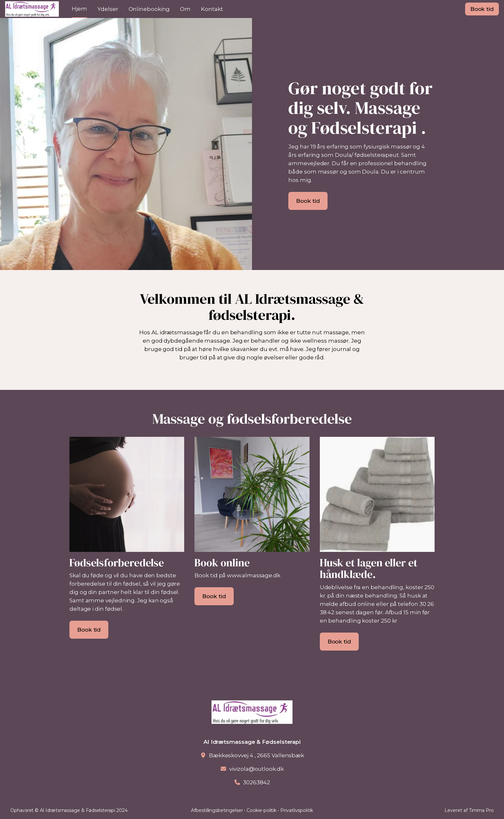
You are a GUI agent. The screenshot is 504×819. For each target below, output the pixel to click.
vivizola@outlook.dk (256, 769)
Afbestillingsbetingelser (217, 810)
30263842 (256, 782)
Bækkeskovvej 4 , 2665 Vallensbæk (256, 755)
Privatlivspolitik (296, 810)
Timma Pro (481, 810)
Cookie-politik (261, 810)
